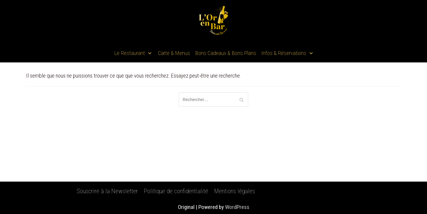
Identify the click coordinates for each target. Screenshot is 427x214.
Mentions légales (234, 191)
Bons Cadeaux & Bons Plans (225, 53)
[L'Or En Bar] (213, 22)
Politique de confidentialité (176, 191)
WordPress (237, 207)
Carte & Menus (174, 53)
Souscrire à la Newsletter (107, 191)
